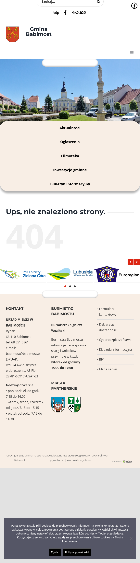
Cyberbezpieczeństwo (115, 340)
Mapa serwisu (109, 369)
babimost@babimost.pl (23, 353)
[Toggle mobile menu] (132, 53)
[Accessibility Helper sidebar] (134, 6)
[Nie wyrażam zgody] (131, 538)
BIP (101, 359)
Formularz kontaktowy (107, 312)
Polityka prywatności (77, 552)
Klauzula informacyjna (115, 349)
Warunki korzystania (79, 460)
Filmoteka (70, 156)
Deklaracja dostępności (108, 327)
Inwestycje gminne (70, 169)
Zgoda (54, 552)
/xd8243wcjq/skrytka (21, 365)
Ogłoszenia (70, 141)
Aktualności (70, 127)
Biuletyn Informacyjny (70, 184)
